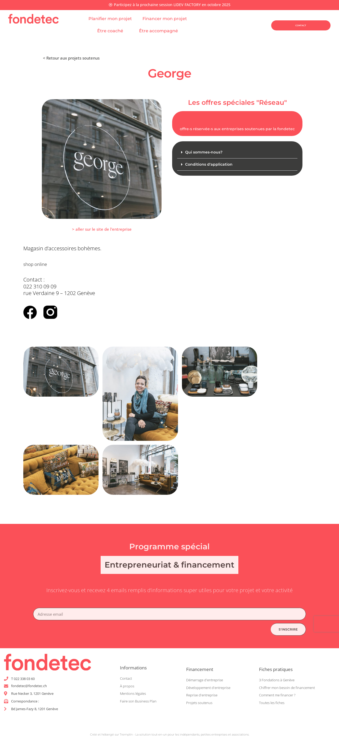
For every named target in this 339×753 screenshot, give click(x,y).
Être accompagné (161, 31)
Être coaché (112, 31)
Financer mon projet (167, 19)
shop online (37, 264)
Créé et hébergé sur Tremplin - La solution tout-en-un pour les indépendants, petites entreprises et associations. (169, 735)
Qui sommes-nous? (205, 152)
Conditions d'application (209, 164)
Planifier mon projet (110, 18)
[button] (237, 153)
